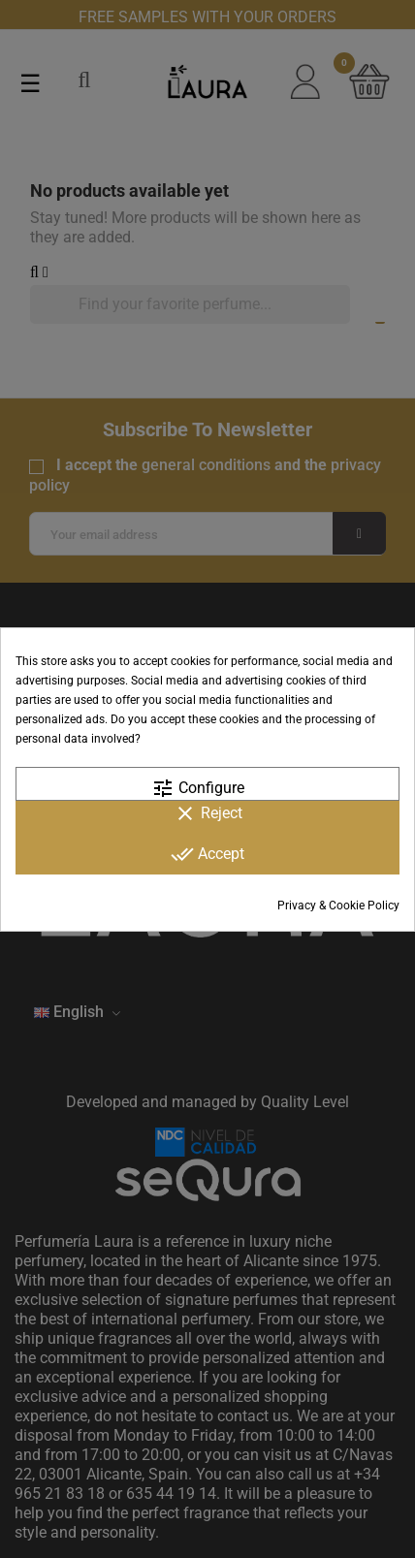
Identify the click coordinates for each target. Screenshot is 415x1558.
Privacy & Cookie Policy (338, 905)
